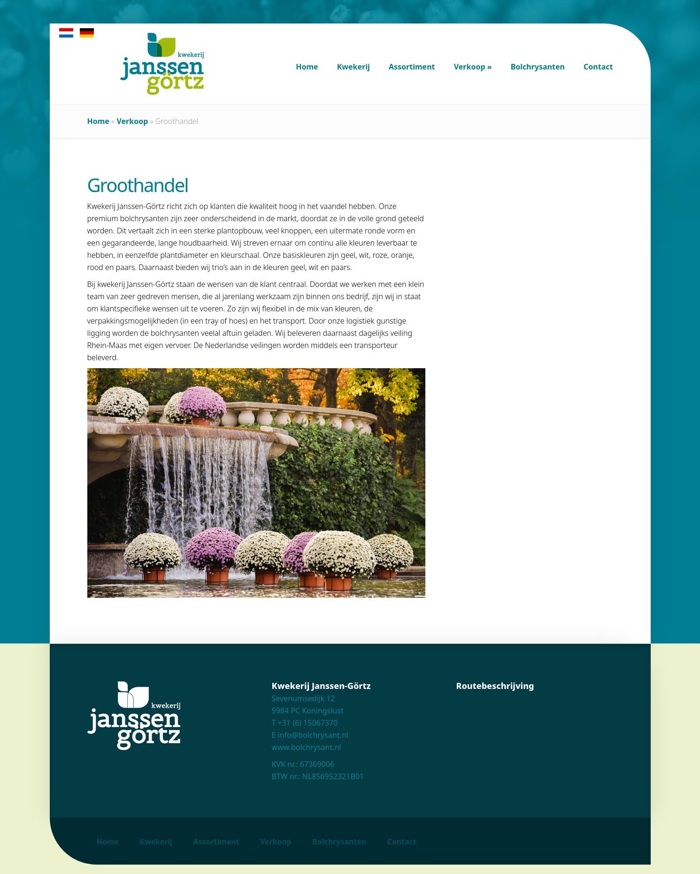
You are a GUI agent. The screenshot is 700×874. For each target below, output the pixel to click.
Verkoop (132, 121)
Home (98, 121)
